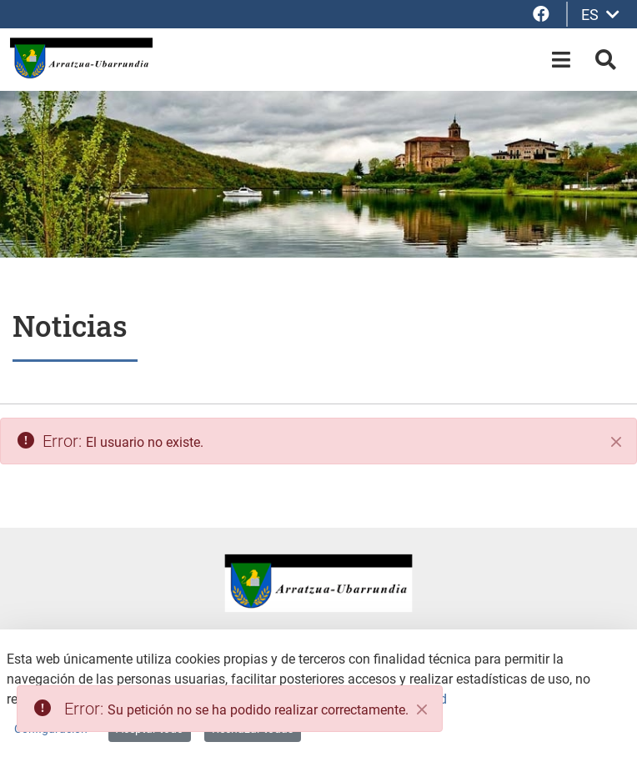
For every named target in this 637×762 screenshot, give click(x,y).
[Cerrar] (616, 442)
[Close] (422, 709)
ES (600, 14)
